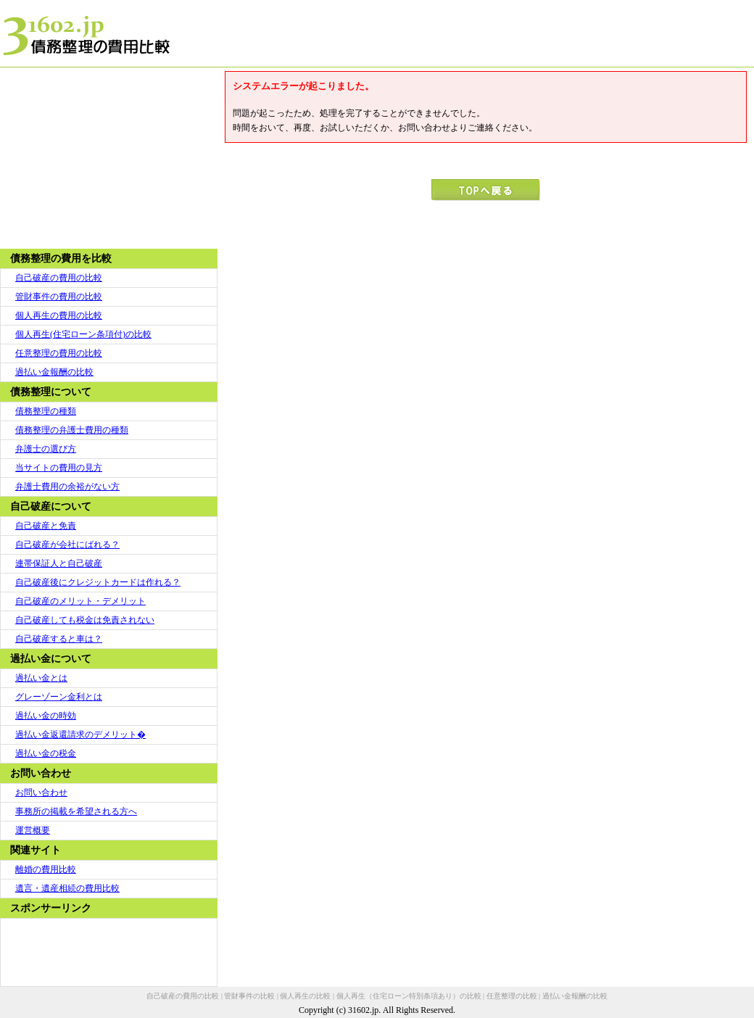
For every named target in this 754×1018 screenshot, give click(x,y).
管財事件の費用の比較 (58, 296)
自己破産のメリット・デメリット (80, 601)
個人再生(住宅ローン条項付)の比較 (83, 334)
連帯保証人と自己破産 (58, 563)
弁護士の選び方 (45, 449)
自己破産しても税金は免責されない (84, 620)
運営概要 (32, 830)
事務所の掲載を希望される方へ (76, 811)
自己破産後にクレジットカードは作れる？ (98, 582)
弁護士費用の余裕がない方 (67, 486)
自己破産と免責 (45, 526)
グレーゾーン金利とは (58, 697)
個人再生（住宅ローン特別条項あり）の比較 (408, 996)
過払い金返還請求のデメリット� (80, 734)
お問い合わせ (41, 792)
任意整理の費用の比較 (58, 353)
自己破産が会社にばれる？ (67, 544)
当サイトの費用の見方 (58, 468)
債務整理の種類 (45, 411)
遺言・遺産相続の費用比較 (67, 888)
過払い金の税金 (45, 753)
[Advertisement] (109, 158)
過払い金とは (41, 678)
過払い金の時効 (45, 716)
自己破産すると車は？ (58, 639)
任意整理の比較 (511, 996)
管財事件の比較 (249, 996)
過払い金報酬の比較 (54, 372)
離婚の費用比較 (45, 869)
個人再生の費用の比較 (58, 315)
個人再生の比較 (305, 996)
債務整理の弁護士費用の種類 (71, 430)
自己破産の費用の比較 (58, 278)
